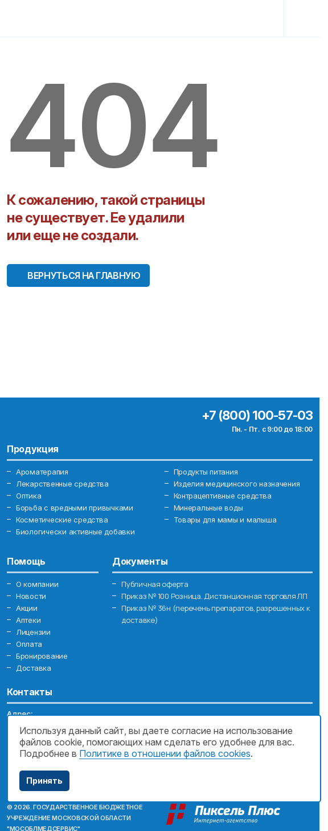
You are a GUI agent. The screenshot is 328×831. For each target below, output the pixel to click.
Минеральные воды (208, 507)
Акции (27, 608)
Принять (44, 780)
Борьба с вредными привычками (74, 507)
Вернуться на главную (84, 275)
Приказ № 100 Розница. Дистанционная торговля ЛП (214, 596)
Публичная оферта (154, 584)
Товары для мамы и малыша (225, 519)
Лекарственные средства (62, 483)
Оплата (29, 643)
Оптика (28, 495)
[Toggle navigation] (303, 18)
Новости (31, 596)
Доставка (33, 667)
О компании (37, 584)
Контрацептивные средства (223, 495)
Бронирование (42, 655)
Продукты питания (206, 471)
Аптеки (28, 620)
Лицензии (33, 632)
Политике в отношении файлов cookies (165, 753)
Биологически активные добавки (75, 531)
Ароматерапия (42, 471)
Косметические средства (62, 519)
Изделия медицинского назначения (237, 483)
